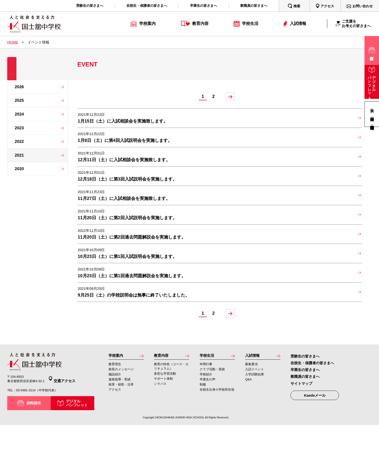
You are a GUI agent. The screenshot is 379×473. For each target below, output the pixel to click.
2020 (19, 169)
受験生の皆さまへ (305, 407)
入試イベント (254, 420)
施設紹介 (115, 425)
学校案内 (117, 406)
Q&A (248, 430)
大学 (372, 106)
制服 (203, 435)
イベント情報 (37, 71)
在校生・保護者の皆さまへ (312, 413)
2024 (19, 114)
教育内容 (162, 406)
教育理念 (115, 415)
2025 (19, 100)
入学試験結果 (254, 425)
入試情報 (253, 406)
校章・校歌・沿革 (121, 435)
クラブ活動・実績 (212, 420)
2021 (19, 155)
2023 (19, 128)
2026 (19, 87)
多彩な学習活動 (165, 425)
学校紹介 (206, 425)
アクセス (115, 441)
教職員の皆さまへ (305, 427)
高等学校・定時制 (372, 122)
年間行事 (206, 415)
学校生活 (208, 406)
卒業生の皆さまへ (305, 420)
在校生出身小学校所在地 (217, 441)
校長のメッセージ (121, 420)
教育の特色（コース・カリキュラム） (171, 418)
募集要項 (251, 415)
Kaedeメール (315, 446)
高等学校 (372, 114)
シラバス (160, 435)
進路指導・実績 (120, 430)
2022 (19, 141)
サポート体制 (163, 430)
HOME (12, 42)
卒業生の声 (207, 430)
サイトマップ (301, 434)
